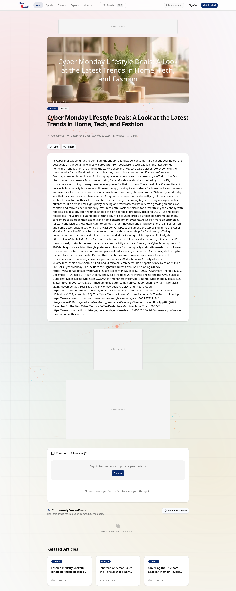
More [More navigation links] (88, 5)
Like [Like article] (53, 146)
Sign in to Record (175, 510)
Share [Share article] (68, 146)
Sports (49, 5)
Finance (62, 5)
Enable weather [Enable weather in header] (174, 5)
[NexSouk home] (24, 5)
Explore (75, 5)
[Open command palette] (113, 5)
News (38, 5)
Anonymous (57, 135)
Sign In (193, 5)
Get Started (209, 5)
